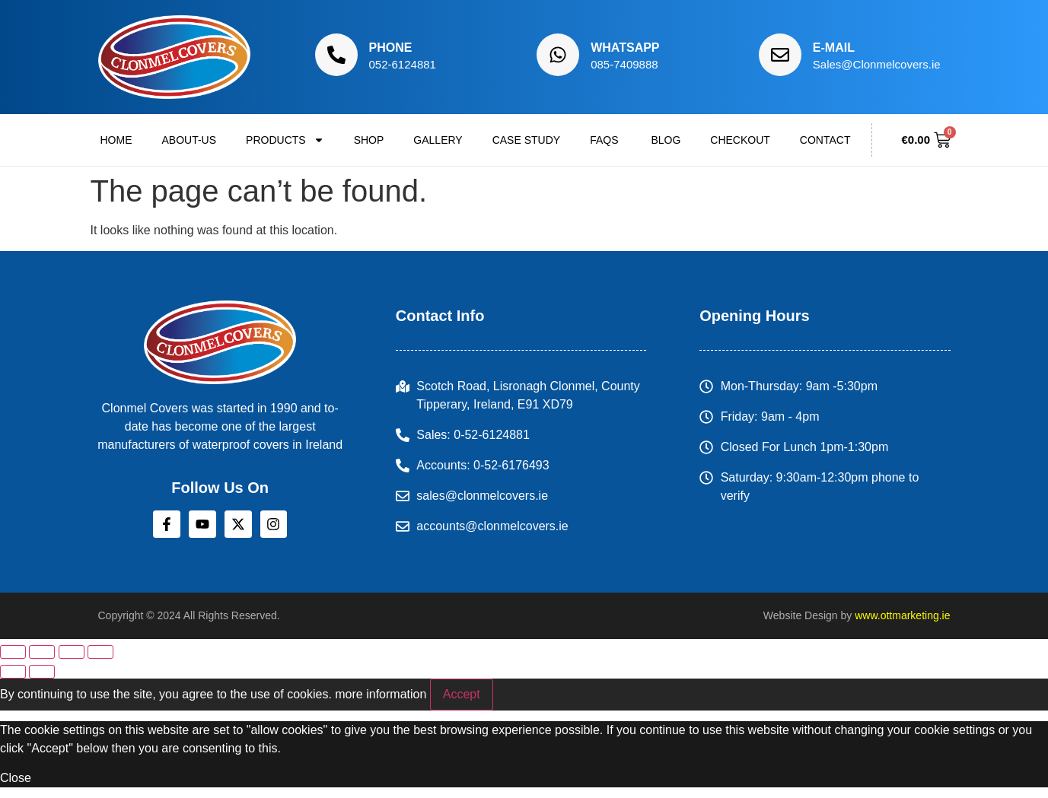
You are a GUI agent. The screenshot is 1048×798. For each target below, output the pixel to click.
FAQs (605, 140)
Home (116, 140)
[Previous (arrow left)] (13, 672)
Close (15, 777)
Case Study (526, 140)
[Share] (71, 652)
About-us (189, 140)
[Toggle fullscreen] (42, 652)
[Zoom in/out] (13, 652)
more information (380, 694)
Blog (665, 140)
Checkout (740, 140)
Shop (369, 140)
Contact (825, 140)
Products (285, 140)
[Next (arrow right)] (42, 672)
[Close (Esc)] (100, 652)
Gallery (437, 140)
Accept (461, 694)
